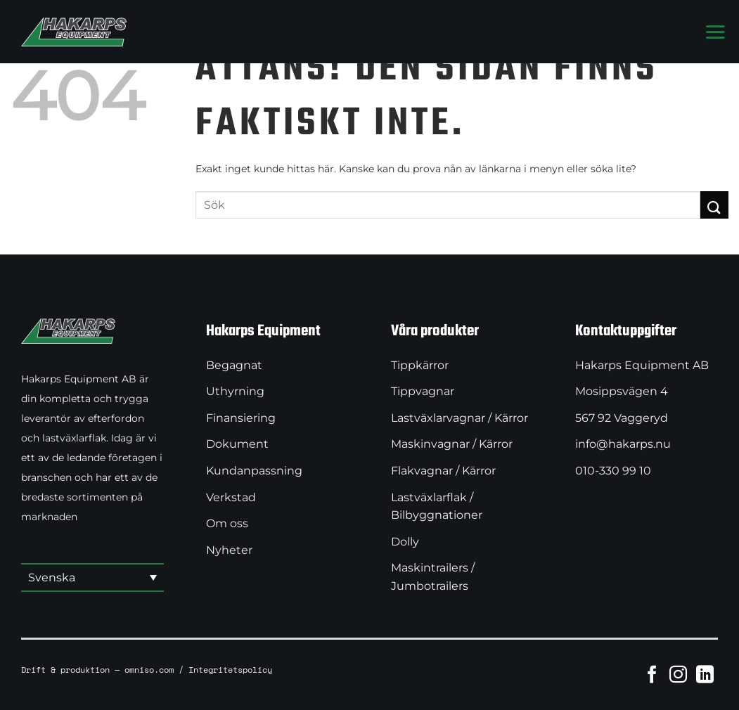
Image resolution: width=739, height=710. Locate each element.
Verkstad (231, 497)
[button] (92, 578)
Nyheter (229, 550)
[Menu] (715, 31)
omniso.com (149, 669)
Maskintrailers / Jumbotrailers (433, 577)
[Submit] (714, 205)
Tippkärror (420, 365)
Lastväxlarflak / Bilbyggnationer (436, 506)
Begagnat (234, 365)
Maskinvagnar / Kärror (452, 444)
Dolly (405, 541)
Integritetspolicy (230, 669)
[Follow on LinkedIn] (705, 674)
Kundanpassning (254, 470)
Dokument (237, 444)
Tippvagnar (422, 391)
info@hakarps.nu (623, 444)
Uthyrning (235, 391)
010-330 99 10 (613, 470)
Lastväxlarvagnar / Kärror (459, 418)
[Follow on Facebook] (652, 674)
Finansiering (241, 418)
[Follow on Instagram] (678, 674)
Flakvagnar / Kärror (443, 470)
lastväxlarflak (74, 438)
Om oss (227, 523)
